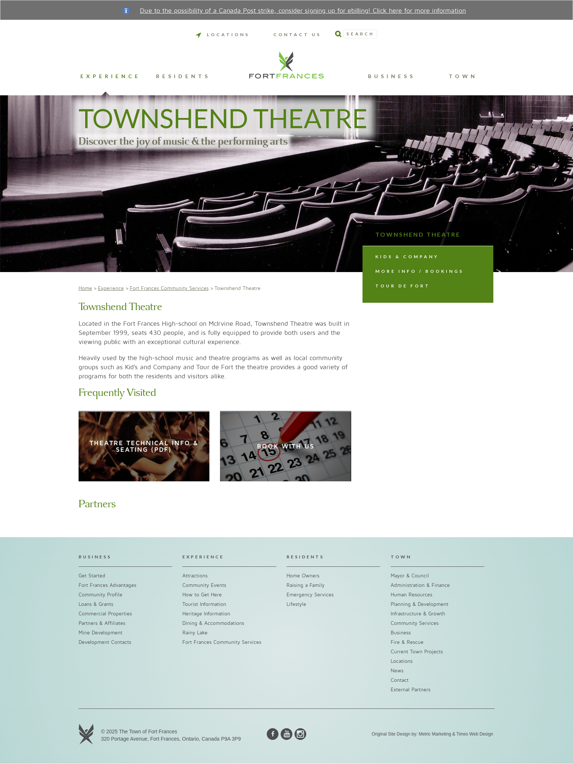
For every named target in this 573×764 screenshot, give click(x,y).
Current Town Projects (417, 651)
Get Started (92, 575)
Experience (110, 76)
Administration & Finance (420, 585)
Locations (223, 34)
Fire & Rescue (407, 642)
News (397, 670)
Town (463, 76)
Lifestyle (296, 604)
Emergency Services (310, 594)
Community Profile (100, 594)
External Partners (410, 689)
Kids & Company (407, 256)
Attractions (195, 575)
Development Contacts (105, 642)
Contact (400, 680)
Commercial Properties (105, 613)
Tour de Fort (402, 286)
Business (391, 76)
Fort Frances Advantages (107, 585)
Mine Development (100, 632)
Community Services (415, 623)
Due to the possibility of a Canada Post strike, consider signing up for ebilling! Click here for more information (303, 10)
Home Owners (302, 575)
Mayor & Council (410, 575)
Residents (183, 76)
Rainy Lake (195, 632)
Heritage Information (206, 613)
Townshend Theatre (417, 234)
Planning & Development (419, 604)
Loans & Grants (96, 604)
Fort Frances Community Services (169, 288)
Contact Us (297, 34)
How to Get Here (202, 594)
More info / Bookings (419, 271)
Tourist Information (204, 604)
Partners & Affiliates (102, 623)
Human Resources (411, 594)
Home (85, 288)
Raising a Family (305, 585)
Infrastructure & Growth (418, 613)
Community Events (204, 585)
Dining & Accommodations (213, 623)
